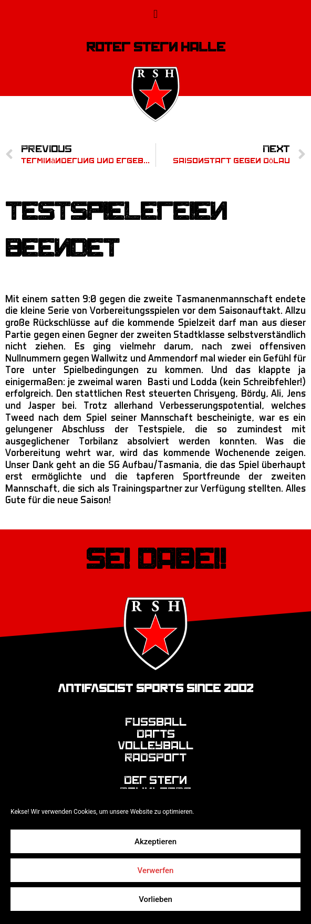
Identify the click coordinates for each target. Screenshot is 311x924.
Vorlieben (155, 899)
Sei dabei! (156, 559)
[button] (155, 14)
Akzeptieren (155, 841)
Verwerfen (156, 870)
